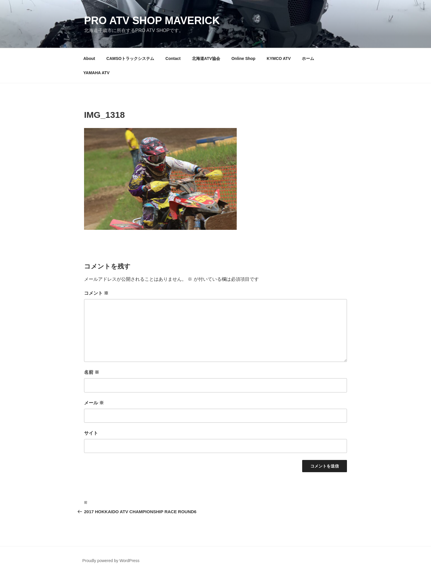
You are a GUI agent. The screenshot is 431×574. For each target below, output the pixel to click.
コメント (96, 293)
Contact (173, 58)
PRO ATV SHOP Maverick (152, 20)
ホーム (308, 58)
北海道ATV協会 (206, 58)
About (89, 58)
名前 (91, 372)
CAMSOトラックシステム (130, 58)
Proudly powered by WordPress (111, 560)
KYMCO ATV (279, 58)
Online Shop (243, 58)
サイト (91, 433)
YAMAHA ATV (96, 72)
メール (94, 402)
